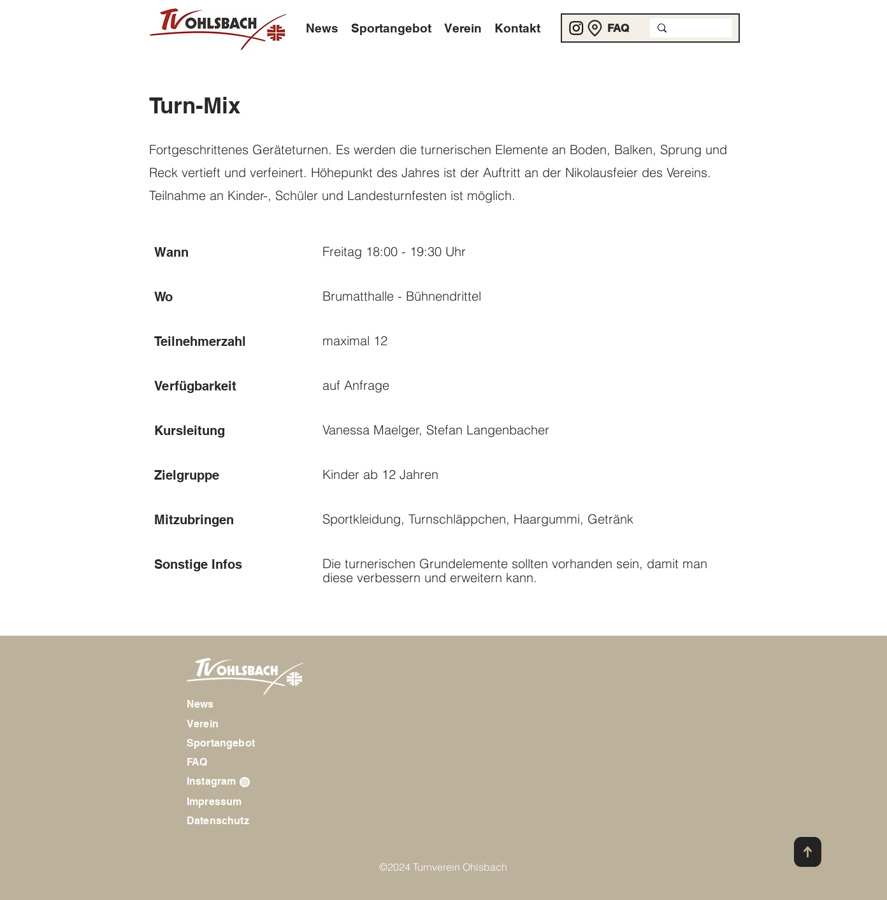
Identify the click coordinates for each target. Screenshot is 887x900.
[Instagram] (576, 27)
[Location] (594, 28)
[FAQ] (618, 28)
